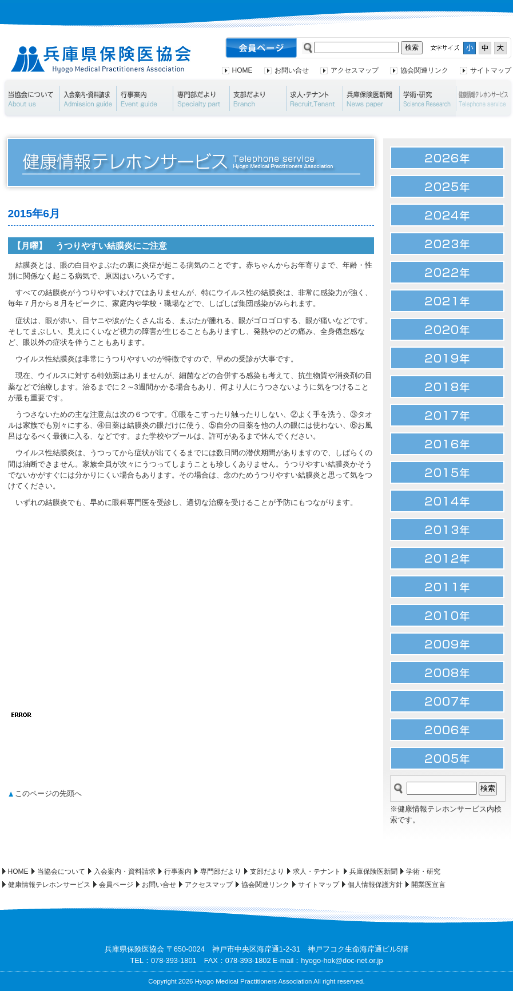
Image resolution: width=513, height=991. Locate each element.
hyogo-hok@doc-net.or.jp (342, 960)
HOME (242, 70)
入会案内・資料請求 (87, 98)
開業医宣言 (428, 885)
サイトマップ (490, 70)
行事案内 (144, 98)
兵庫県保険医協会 (101, 60)
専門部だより (201, 98)
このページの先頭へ (48, 793)
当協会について (30, 98)
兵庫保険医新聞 (371, 98)
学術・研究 (427, 98)
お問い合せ (292, 70)
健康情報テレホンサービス (49, 885)
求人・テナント (314, 98)
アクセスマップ (355, 70)
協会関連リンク (424, 70)
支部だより (257, 98)
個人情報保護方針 (375, 885)
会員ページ (116, 885)
